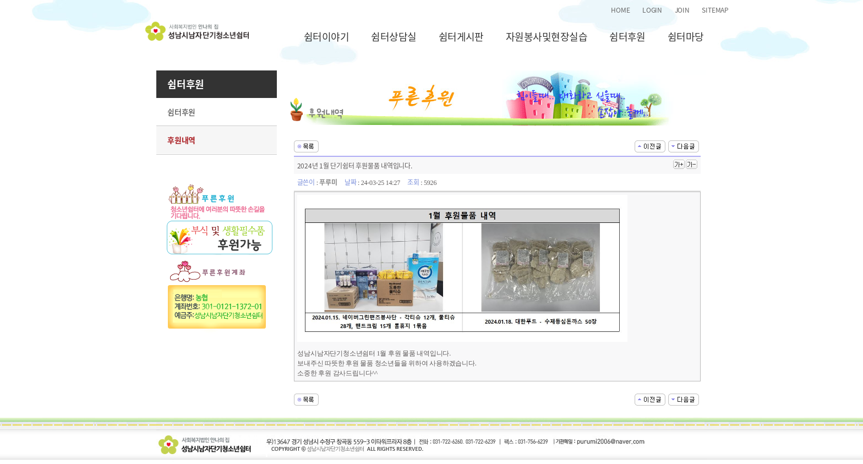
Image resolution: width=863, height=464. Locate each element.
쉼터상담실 (393, 36)
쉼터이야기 (326, 36)
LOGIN (652, 10)
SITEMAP (715, 10)
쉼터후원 (627, 36)
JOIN (682, 10)
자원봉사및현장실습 (546, 36)
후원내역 (181, 139)
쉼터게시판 (461, 36)
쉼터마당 (686, 36)
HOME (620, 10)
